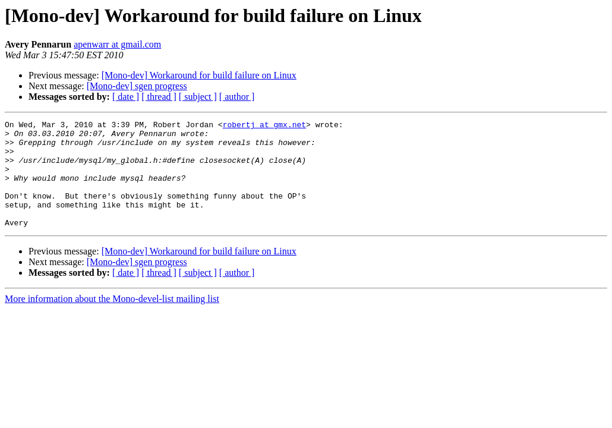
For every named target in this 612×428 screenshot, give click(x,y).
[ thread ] (158, 97)
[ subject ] (198, 97)
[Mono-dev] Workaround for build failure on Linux (199, 75)
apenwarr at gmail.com (117, 44)
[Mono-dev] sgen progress (137, 86)
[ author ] (237, 97)
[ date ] (125, 97)
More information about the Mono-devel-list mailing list (112, 320)
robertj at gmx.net (264, 126)
